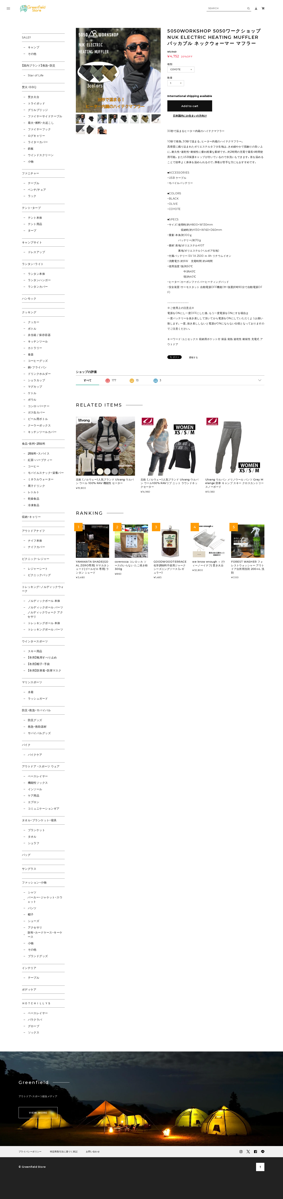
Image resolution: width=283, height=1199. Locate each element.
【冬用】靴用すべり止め (42, 657)
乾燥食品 (33, 498)
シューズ (33, 921)
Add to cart (189, 106)
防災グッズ (35, 720)
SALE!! (26, 37)
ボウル (32, 399)
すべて (87, 380)
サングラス (29, 868)
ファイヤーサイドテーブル (45, 116)
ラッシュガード (38, 698)
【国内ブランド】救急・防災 (38, 65)
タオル (32, 836)
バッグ (26, 855)
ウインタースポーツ (35, 641)
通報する (193, 357)
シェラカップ (36, 380)
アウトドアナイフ (33, 531)
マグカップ (35, 386)
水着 (31, 692)
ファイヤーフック (39, 129)
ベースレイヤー (38, 776)
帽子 (31, 914)
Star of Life (36, 75)
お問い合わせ (93, 1152)
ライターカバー (38, 142)
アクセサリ (35, 927)
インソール (35, 789)
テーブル (33, 183)
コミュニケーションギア (44, 808)
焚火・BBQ (29, 87)
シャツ (32, 892)
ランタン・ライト (33, 264)
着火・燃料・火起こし (41, 122)
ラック (32, 196)
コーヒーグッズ (38, 361)
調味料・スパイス (39, 453)
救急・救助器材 (37, 726)
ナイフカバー (36, 547)
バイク (26, 745)
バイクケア (35, 754)
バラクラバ (35, 1019)
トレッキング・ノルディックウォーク (43, 589)
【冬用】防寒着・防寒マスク (44, 670)
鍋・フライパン (37, 367)
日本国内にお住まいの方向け (190, 115)
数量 (169, 77)
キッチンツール (38, 341)
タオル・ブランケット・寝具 (39, 820)
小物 (31, 161)
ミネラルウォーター (41, 479)
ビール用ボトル (38, 419)
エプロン (33, 802)
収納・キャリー (31, 517)
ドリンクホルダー (39, 374)
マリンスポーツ (32, 682)
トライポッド (36, 103)
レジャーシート (38, 568)
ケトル (32, 393)
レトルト (33, 492)
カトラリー (35, 348)
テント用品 (35, 224)
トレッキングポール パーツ (45, 629)
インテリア (29, 968)
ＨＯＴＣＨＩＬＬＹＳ (36, 1003)
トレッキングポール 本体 (44, 623)
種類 (169, 64)
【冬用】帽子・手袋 (39, 664)
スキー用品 (35, 651)
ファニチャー (30, 173)
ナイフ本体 (35, 540)
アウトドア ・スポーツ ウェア (41, 766)
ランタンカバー (38, 286)
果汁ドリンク (36, 486)
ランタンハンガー (39, 280)
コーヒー (33, 466)
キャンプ (33, 47)
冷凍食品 (33, 505)
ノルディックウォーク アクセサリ (45, 614)
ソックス (33, 1032)
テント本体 (35, 217)
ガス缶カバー (36, 412)
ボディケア (29, 989)
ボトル (32, 328)
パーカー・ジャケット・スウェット (45, 899)
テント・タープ (31, 208)
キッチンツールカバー (42, 432)
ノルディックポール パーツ (45, 607)
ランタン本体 (36, 274)
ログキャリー (36, 135)
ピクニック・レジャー (35, 559)
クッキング (29, 312)
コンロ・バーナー (39, 406)
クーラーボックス (39, 425)
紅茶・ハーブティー (40, 460)
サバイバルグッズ (39, 733)
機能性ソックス (38, 782)
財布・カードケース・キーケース (45, 935)
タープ (32, 230)
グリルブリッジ (38, 110)
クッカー (33, 322)
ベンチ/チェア (37, 189)
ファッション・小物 (34, 882)
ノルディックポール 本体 (44, 601)
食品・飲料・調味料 (33, 443)
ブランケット (36, 830)
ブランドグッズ (38, 956)
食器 (31, 354)
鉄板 (31, 148)
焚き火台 (33, 97)
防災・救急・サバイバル (36, 710)
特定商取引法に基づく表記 (64, 1152)
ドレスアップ (36, 252)
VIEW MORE (38, 1112)
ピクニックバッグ (39, 575)
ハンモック (29, 298)
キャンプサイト (32, 242)
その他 (32, 54)
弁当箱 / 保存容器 (39, 335)
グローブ (33, 1026)
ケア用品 (33, 795)
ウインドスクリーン (41, 155)
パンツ (32, 908)
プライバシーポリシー (30, 1152)
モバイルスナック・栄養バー (46, 473)
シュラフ (33, 843)
